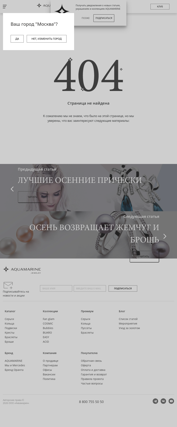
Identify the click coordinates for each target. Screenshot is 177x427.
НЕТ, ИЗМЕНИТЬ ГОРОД (46, 38)
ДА (17, 38)
